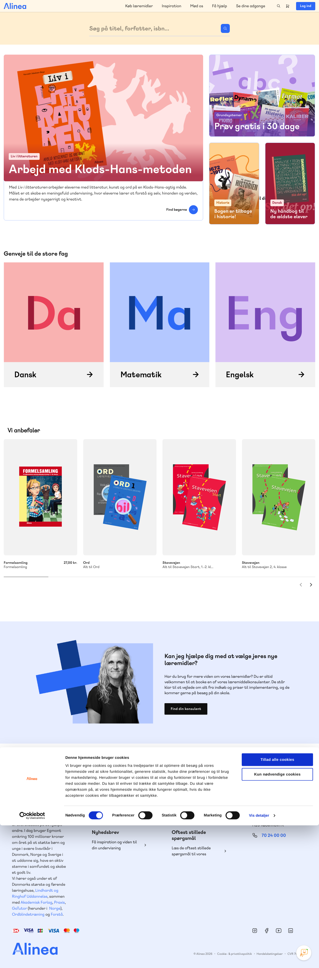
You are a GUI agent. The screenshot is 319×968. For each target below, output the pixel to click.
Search (278, 5)
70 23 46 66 (194, 805)
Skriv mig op (294, 203)
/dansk (54, 324)
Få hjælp (219, 5)
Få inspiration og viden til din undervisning (114, 845)
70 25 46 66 (114, 805)
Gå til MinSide (266, 789)
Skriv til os (113, 816)
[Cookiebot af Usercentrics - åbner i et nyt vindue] (32, 958)
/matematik (160, 324)
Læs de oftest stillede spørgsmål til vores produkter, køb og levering (195, 851)
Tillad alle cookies (277, 902)
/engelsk (265, 324)
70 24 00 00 (274, 835)
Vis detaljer (259, 958)
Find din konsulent (186, 709)
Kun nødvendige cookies (277, 917)
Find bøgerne (176, 209)
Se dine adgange (250, 5)
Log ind (305, 6)
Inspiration (171, 5)
